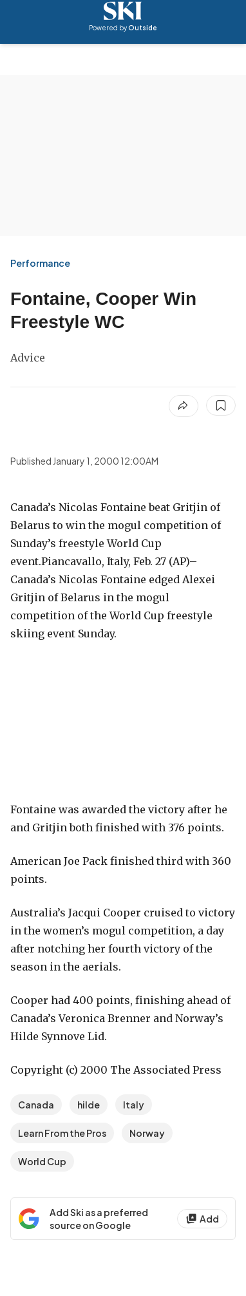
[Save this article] (221, 405)
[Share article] (183, 406)
